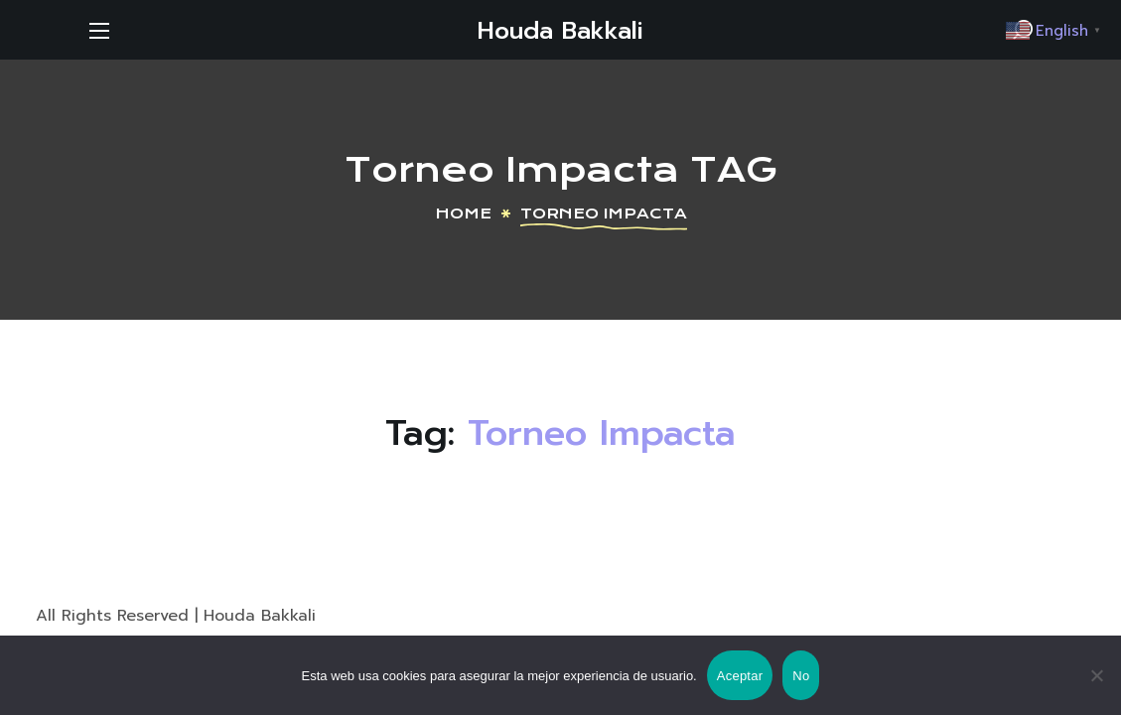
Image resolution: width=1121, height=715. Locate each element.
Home (463, 213)
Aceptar (740, 675)
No (800, 675)
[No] (1096, 675)
